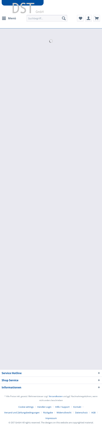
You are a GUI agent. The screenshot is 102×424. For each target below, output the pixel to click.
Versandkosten (56, 396)
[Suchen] (63, 18)
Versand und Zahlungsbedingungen (22, 412)
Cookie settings (26, 406)
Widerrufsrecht (64, 412)
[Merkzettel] (80, 18)
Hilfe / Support (62, 406)
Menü (9, 18)
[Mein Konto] (88, 18)
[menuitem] (9, 18)
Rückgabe (48, 412)
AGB (93, 412)
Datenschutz (81, 412)
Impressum (51, 418)
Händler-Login (44, 406)
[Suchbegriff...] (47, 18)
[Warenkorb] (96, 18)
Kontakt (77, 406)
